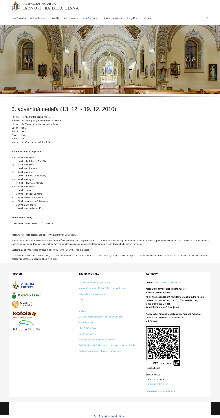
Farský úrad (69, 18)
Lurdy (81, 305)
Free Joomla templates (105, 416)
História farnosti (37, 18)
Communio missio (87, 334)
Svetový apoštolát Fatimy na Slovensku (97, 339)
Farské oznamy (89, 18)
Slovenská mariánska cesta (92, 294)
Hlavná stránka (18, 18)
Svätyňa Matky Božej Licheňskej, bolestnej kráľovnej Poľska (107, 345)
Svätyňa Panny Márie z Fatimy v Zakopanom (100, 351)
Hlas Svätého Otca (88, 328)
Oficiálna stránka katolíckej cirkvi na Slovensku (101, 317)
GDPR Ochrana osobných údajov (94, 282)
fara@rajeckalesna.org (157, 384)
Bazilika (56, 18)
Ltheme (122, 416)
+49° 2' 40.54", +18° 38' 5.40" (169, 282)
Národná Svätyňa (87, 322)
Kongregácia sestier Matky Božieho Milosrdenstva (102, 288)
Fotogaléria (132, 18)
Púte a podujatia (112, 18)
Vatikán (82, 311)
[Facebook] (207, 18)
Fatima (82, 299)
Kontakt (148, 18)
